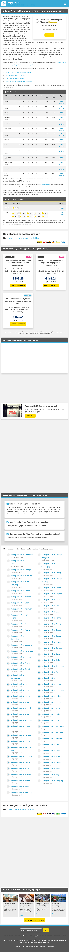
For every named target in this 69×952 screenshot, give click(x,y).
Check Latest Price (18, 285)
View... (6, 913)
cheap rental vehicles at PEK (20, 809)
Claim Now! (30, 416)
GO (46, 930)
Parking (36, 934)
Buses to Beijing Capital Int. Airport (16, 75)
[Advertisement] (34, 388)
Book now (49, 35)
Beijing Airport (21, 3)
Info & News (48, 934)
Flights (11, 934)
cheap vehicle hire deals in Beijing (23, 238)
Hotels (42, 934)
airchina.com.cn (47, 184)
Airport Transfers (27, 934)
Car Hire (17, 934)
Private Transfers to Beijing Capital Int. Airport (20, 72)
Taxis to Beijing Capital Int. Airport (16, 78)
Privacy (64, 934)
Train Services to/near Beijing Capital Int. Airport (20, 81)
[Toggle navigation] (65, 4)
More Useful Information (34, 920)
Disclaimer (57, 934)
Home (6, 934)
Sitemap (35, 936)
